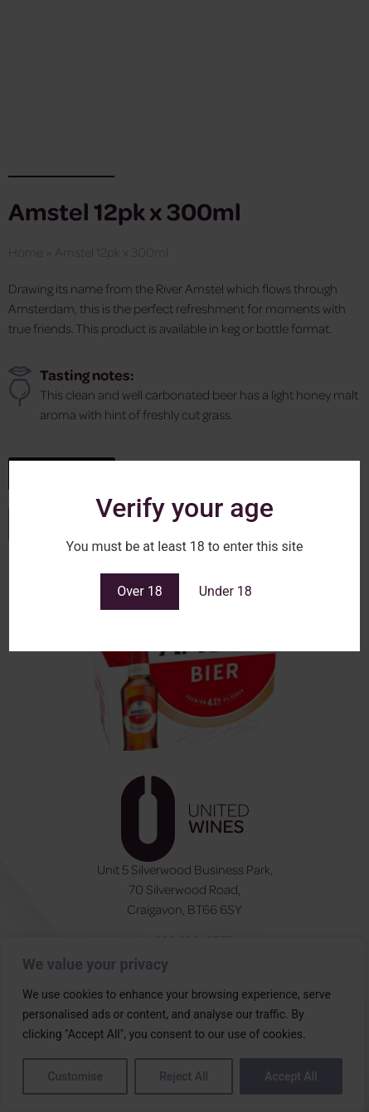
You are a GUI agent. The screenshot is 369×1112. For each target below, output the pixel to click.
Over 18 (140, 591)
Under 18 (225, 591)
